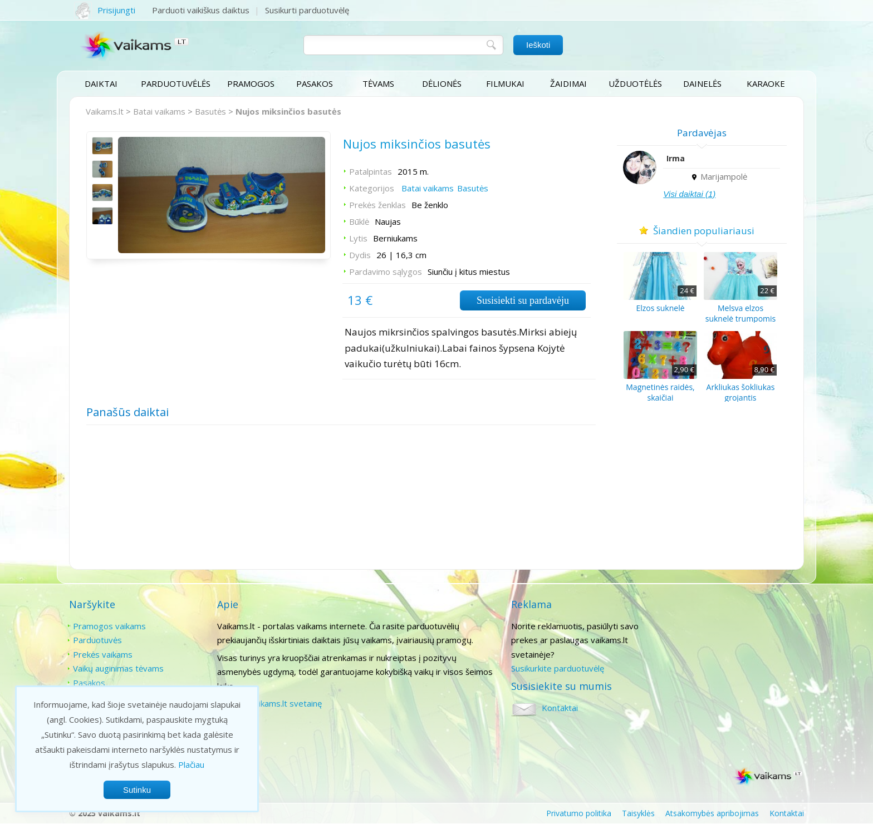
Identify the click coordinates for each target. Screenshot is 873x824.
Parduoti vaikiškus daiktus (200, 10)
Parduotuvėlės (175, 83)
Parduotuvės (97, 639)
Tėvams (378, 83)
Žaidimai (568, 83)
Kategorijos (371, 188)
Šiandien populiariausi (703, 230)
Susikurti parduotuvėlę (307, 10)
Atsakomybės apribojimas (712, 813)
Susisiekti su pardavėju (521, 301)
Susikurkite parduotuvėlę (556, 668)
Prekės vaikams (103, 654)
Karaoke (766, 83)
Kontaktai (706, 625)
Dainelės (702, 83)
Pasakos (314, 83)
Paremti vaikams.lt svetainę (268, 703)
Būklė (359, 222)
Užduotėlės (635, 83)
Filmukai (505, 83)
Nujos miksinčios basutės (288, 111)
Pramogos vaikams (109, 625)
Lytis (358, 238)
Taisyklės (638, 813)
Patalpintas (370, 171)
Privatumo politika (578, 813)
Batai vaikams (159, 111)
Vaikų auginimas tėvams (118, 668)
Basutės (210, 111)
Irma (677, 158)
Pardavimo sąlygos (385, 272)
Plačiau (191, 764)
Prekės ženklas (377, 205)
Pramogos (250, 83)
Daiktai (101, 83)
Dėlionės (442, 83)
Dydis (359, 255)
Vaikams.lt (105, 111)
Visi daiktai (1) (691, 194)
